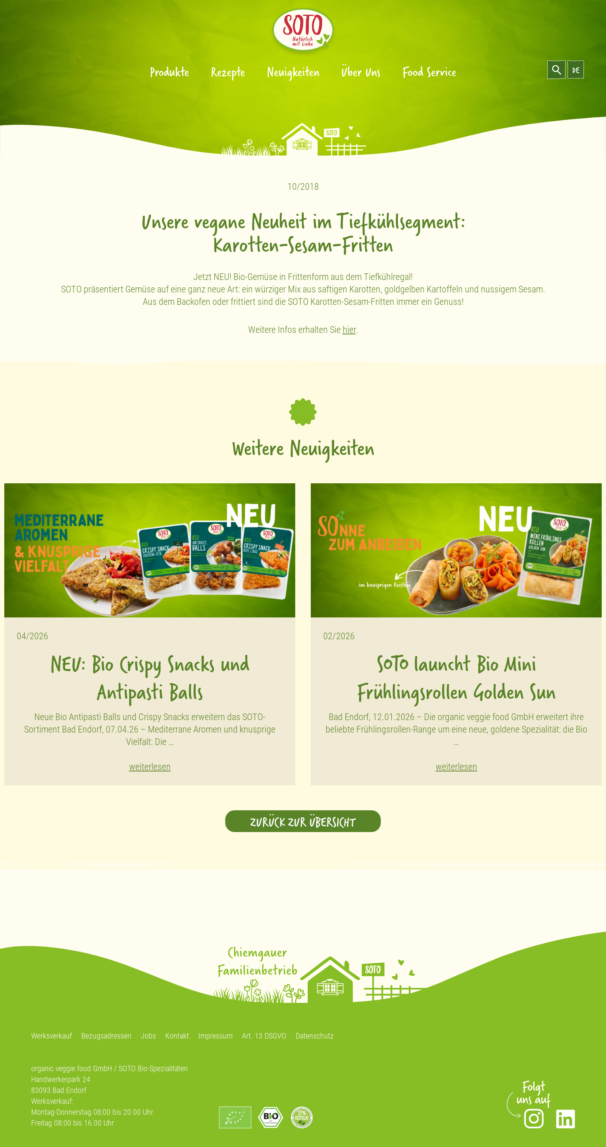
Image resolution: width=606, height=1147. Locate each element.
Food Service (429, 71)
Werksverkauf (51, 1035)
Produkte (169, 71)
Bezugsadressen (106, 1035)
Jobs (148, 1035)
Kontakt (177, 1035)
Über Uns (360, 71)
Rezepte (228, 71)
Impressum (215, 1035)
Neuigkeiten (293, 71)
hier (349, 329)
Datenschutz (315, 1035)
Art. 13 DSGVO (264, 1035)
